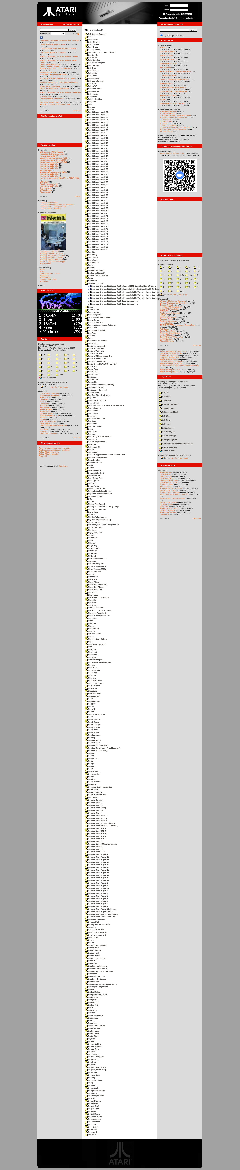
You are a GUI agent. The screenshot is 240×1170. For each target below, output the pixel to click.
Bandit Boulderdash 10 (96, 135)
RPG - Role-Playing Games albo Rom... (176, 71)
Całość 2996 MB (48, 378)
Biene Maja (91, 512)
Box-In (89, 943)
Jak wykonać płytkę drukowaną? (173, 498)
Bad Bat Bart (92, 55)
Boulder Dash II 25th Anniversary (101, 844)
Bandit (89, 109)
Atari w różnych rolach (169, 508)
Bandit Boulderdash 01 (96, 112)
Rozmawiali (163, 299)
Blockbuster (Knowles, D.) (98, 662)
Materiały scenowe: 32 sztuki (52, 254)
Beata (89, 429)
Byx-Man (90, 1135)
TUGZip (65, 387)
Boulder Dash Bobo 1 (96, 816)
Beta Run (90, 483)
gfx (197, 271)
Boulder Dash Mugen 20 (97, 886)
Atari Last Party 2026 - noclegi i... (173, 103)
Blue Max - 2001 (93, 681)
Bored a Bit (91, 790)
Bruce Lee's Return (95, 1026)
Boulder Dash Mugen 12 (97, 862)
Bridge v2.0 (91, 1002)
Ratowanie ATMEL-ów (169, 480)
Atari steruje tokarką (168, 512)
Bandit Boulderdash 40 (96, 213)
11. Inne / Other (166, 131)
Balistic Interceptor (95, 63)
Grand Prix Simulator (48, 433)
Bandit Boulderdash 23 (96, 169)
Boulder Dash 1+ (94, 803)
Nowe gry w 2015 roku (49, 176)
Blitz (88, 647)
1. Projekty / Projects (168, 111)
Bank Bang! (91, 257)
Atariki (42, 270)
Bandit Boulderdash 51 (96, 242)
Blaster (89, 626)
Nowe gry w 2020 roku (49, 164)
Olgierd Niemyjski (167, 341)
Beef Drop (91, 431)
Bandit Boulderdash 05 (96, 122)
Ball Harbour (92, 65)
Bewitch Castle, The (95, 488)
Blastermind (92, 629)
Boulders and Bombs (96, 919)
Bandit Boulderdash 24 (96, 172)
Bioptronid (91, 551)
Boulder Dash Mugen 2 (96, 883)
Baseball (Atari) (93, 315)
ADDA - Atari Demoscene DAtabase (173, 260)
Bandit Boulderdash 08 (96, 130)
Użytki (172, 36)
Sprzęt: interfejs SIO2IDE (170, 370)
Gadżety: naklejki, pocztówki (171, 362)
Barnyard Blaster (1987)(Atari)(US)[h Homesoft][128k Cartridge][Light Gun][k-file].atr (126, 295)
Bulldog (90, 1078)
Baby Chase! (92, 42)
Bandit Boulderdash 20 (96, 161)
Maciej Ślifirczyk (166, 335)
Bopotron (90, 784)
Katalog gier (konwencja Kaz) (51, 344)
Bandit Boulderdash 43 (96, 221)
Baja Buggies (92, 60)
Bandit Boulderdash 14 (96, 146)
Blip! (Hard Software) (95, 644)
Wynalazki (162, 470)
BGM (88, 499)
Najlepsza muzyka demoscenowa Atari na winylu (60, 40)
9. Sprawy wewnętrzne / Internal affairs (176, 127)
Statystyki (43, 456)
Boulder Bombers (94, 800)
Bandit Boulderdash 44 (96, 224)
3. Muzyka (165, 400)
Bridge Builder (93, 992)
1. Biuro (164, 392)
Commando (45, 403)
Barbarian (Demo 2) (95, 273)
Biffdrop (90, 514)
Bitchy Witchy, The (94, 564)
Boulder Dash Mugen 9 (96, 906)
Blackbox (90, 603)
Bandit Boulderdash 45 (96, 226)
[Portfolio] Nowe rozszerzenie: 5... (173, 87)
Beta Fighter (92, 481)
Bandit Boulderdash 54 (96, 249)
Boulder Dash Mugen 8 (96, 904)
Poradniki (42, 150)
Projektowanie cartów (169, 482)
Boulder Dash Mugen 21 (97, 888)
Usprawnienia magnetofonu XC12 (54, 158)
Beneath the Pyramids (96, 457)
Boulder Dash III (93, 847)
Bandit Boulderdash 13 (96, 143)
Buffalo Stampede (94, 1057)
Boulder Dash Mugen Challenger (100, 909)
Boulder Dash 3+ (94, 810)
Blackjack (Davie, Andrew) (98, 610)
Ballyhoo (90, 102)
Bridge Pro (91, 1000)
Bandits (90, 252)
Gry (164, 36)
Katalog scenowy (165, 264)
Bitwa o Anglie (93, 572)
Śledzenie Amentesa (168, 321)
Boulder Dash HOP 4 (95, 836)
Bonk (89, 769)
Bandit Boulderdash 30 (96, 187)
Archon (43, 419)
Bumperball (91, 1088)
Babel (89, 37)
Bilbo (89, 540)
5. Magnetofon (167, 408)
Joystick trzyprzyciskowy (170, 492)
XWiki (42, 272)
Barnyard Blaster (94, 283)
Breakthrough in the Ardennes (99, 971)
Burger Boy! (92, 1106)
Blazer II (90, 631)
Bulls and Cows (93, 1080)
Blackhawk (91, 605)
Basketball (91, 328)
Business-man (93, 1119)
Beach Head (92, 403)
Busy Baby (91, 1127)
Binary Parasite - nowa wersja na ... (174, 91)
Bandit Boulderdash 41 (96, 216)
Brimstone (91, 1010)
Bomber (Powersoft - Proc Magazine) (102, 748)
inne (59, 374)
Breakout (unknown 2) (96, 969)
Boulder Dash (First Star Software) (101, 826)
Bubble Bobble (93, 1044)
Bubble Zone (92, 1049)
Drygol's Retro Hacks (48, 280)
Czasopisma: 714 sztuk (49, 252)
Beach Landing (93, 408)
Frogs (42, 397)
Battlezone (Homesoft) (96, 390)
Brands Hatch (92, 956)
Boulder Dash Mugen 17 (97, 875)
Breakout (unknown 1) (96, 966)
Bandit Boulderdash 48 (96, 234)
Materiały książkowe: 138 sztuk (52, 256)
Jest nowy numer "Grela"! (50, 102)
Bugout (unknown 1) (95, 1067)
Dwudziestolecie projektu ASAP (53, 44)
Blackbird (90, 600)
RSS (76, 34)
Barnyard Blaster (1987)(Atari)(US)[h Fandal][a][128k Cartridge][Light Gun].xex (123, 289)
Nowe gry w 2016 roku (49, 174)
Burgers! (90, 1111)
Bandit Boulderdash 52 (96, 244)
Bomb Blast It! (93, 719)
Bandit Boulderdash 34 (96, 198)
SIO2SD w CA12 (167, 478)
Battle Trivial (92, 374)
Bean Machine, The (95, 418)
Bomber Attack (93, 740)
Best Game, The (93, 478)
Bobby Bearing (93, 696)
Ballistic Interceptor (95, 81)
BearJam (90, 421)
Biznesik (90, 574)
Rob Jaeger (165, 329)
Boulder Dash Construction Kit (100, 823)
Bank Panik (91, 260)
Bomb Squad (92, 732)
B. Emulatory (166, 428)
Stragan (161, 350)
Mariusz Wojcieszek (168, 317)
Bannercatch (92, 262)
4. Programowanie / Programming (173, 117)
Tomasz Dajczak (166, 305)
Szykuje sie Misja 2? (168, 59)
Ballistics (90, 83)
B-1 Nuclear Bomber (95, 34)
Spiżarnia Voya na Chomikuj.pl (52, 262)
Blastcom (90, 623)
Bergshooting (92, 460)
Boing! (89, 706)
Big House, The (93, 527)
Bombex (90, 753)
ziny (180, 291)
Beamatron (91, 413)
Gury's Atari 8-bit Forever (50, 274)
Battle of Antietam (94, 351)
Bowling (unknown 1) (96, 932)
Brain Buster (92, 948)
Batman (90, 335)
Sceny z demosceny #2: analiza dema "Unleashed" (61, 92)
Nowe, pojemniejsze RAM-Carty (173, 352)
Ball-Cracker (92, 78)
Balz (88, 104)
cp (196, 267)
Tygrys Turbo (165, 486)
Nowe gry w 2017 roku (49, 168)
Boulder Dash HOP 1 (95, 828)
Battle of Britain (93, 353)
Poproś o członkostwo (185, 18)
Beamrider (91, 416)
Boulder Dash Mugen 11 (97, 860)
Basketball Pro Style (95, 330)
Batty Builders (93, 392)
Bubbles (90, 1052)
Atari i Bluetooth (166, 472)
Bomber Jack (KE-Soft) (96, 745)
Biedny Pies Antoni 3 (95, 509)
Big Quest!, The (93, 533)
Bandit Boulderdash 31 (96, 190)
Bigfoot (90, 535)
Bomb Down (92, 722)
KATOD (163, 315)
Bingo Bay (91, 546)
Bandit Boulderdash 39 (96, 211)
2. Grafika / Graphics (168, 113)
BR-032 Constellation (96, 945)
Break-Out (91, 963)
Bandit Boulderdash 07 (96, 127)
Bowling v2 (91, 937)
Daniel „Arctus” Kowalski (170, 313)
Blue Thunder (92, 686)
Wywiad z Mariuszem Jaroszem (173, 301)
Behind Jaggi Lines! (95, 442)
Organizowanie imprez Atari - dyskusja (54, 448)
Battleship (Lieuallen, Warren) (99, 385)
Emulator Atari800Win (49, 203)
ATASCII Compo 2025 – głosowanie (54, 88)
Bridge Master (92, 997)
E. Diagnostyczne (168, 440)
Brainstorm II (92, 953)
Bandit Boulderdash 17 (96, 153)
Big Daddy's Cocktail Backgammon (102, 525)
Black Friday (92, 582)
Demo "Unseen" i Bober (49, 66)
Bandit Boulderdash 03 (96, 117)
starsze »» (77, 111)
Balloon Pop (92, 91)
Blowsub (90, 675)
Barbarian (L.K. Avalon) (96, 275)
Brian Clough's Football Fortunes (101, 984)
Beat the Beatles (93, 426)
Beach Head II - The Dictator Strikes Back (104, 405)
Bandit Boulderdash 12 (96, 140)
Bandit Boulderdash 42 (96, 218)
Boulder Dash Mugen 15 (97, 870)
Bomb (89, 717)
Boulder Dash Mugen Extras (99, 912)
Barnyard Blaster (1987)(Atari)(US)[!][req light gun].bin (113, 301)
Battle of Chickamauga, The (98, 356)
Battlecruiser (92, 377)
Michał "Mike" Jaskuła (169, 309)
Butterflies (91, 1130)
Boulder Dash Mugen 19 (97, 880)
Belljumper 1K (92, 447)
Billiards (90, 543)
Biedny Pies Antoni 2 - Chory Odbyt (102, 507)
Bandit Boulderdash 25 (96, 174)
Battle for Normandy (95, 346)
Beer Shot (91, 439)
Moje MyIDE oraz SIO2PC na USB (174, 494)
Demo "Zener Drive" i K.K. (50, 64)
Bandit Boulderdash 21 (96, 164)
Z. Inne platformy (168, 447)
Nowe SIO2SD (166, 476)
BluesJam (91, 691)
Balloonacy (91, 94)
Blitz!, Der (91, 649)
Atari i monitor (45, 192)
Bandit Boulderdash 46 (96, 229)
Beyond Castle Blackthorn (98, 491)
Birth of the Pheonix (95, 559)
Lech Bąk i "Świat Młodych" (171, 307)
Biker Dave (91, 538)
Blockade (90, 657)
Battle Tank (91, 369)
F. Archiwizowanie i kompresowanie (176, 444)
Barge (89, 278)
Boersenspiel (92, 701)
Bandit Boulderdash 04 (96, 120)
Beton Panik (92, 486)
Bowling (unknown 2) (96, 935)
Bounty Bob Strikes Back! (98, 925)
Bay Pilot (90, 398)
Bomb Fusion (92, 727)
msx (189, 279)
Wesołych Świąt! (167, 55)
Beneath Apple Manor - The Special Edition (105, 455)
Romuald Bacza (166, 319)
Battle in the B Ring (95, 348)
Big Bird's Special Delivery (98, 520)
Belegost (90, 444)
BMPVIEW (44, 182)
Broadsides (91, 1018)
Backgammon (92, 50)
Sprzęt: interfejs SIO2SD (170, 372)
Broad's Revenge (94, 1015)
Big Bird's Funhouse (95, 517)
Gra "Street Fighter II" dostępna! (53, 52)
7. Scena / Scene (167, 123)
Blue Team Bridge (94, 683)
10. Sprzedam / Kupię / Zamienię (173, 129)
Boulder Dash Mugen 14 (97, 867)
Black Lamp (91, 595)
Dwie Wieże (45, 423)
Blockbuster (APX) (94, 660)
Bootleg (90, 779)
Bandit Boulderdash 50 (96, 239)
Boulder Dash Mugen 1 (96, 854)
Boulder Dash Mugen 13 (97, 865)
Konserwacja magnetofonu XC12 (53, 162)
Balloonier (91, 96)
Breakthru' (91, 974)
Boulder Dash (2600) (95, 808)
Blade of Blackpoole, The (97, 616)
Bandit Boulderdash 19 (96, 159)
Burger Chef (92, 1109)
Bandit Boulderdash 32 (96, 192)
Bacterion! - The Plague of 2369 (100, 52)
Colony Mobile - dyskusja (49, 452)
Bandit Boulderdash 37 (96, 205)
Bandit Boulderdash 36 (96, 203)
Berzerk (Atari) (93, 470)
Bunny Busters (93, 1101)
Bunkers (90, 1098)
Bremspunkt (92, 982)
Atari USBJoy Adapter (169, 356)
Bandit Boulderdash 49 (96, 236)
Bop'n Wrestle (92, 782)
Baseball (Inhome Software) (98, 317)
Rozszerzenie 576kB (168, 502)
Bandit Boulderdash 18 (96, 156)
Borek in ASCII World (95, 795)
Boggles (90, 704)
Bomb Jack (91, 730)
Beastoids (91, 424)
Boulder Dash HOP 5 (95, 839)
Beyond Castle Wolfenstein (98, 494)
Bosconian (91, 797)
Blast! (89, 621)
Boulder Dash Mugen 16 (97, 873)
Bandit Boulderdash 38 (96, 208)
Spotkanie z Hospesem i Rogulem (54, 74)
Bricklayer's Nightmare (96, 987)
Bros (88, 1021)
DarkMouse (164, 514)
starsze (78, 196)
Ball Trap (90, 68)
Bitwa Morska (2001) (95, 569)
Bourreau (90, 927)
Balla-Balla (91, 70)
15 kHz (163, 99)
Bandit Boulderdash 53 (96, 247)
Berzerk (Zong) (93, 475)
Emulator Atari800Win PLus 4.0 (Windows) (57, 205)
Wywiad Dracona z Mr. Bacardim (173, 303)
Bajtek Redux (45, 264)
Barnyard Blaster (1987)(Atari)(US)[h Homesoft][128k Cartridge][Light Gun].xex (124, 298)
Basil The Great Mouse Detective (53, 425)
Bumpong (91, 1093)
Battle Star (91, 366)
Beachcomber (92, 411)
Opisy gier (42, 391)
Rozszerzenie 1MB (167, 490)
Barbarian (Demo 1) (95, 270)
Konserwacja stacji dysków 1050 (53, 160)
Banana (90, 107)
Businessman (92, 1122)
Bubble (89, 1041)
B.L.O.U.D (91, 673)
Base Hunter (92, 312)
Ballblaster (91, 73)
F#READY (164, 311)
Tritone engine (46, 188)
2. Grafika (164, 396)
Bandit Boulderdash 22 (96, 166)
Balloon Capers (93, 89)
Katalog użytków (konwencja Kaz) (173, 382)
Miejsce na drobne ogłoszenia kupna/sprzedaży (179, 366)
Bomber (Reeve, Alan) (96, 751)
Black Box (91, 579)
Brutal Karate (92, 1031)
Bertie (89, 465)
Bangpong (91, 255)
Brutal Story (92, 1036)
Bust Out (90, 1124)
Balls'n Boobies (93, 99)
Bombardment (93, 735)
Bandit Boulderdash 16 (96, 151)
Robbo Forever (46, 409)
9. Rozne (164, 424)
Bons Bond (91, 771)
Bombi (89, 756)
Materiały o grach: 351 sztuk (51, 260)
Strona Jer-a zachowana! (50, 86)
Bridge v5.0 (91, 1005)
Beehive (90, 434)
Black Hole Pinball (94, 587)
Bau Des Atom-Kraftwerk (97, 395)
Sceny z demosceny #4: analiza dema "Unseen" (59, 56)
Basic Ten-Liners (94, 322)
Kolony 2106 (45, 411)
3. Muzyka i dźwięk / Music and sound (175, 115)
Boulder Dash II (93, 841)
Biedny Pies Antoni (95, 504)
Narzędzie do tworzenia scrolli (52, 154)
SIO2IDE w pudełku (168, 510)
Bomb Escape (92, 725)
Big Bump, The (93, 522)
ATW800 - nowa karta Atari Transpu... (175, 79)
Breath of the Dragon (95, 979)
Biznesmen (91, 577)
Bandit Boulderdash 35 (96, 200)
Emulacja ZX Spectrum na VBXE (53, 172)
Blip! (88, 642)
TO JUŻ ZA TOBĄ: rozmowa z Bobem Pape (178, 325)
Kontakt (41, 286)
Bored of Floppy (93, 792)
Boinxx (89, 712)
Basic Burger (92, 320)
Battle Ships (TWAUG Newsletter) (101, 364)
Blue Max (90, 678)
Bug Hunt (90, 1062)
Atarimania (44, 276)
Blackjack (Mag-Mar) (95, 613)
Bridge (89, 989)
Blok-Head (91, 668)
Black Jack (91, 592)
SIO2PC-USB (165, 474)
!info (180, 275)
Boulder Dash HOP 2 (95, 831)
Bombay (90, 738)
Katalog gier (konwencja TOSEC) (52, 382)
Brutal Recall (92, 1034)
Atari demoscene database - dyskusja (54, 450)
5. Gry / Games (166, 119)
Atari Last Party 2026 (168, 63)
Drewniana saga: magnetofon (52, 98)
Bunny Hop (91, 1104)
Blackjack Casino (94, 608)
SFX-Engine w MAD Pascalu (51, 152)
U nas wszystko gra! (168, 75)
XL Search (44, 282)
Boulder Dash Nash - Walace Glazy (101, 914)
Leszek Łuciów (166, 323)
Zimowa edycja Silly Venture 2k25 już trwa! (57, 78)
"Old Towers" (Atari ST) (49, 393)
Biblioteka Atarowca (47, 213)
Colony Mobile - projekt (48, 454)
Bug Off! (90, 1065)
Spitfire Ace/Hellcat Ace (49, 415)
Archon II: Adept (47, 413)
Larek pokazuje (46, 170)
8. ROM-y (164, 420)
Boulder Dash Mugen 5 (96, 896)
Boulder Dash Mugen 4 (96, 893)
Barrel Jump (92, 309)
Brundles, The (92, 1028)
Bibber (89, 501)
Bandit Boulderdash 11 (96, 138)
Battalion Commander (96, 341)
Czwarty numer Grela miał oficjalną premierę (58, 48)
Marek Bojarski (166, 339)
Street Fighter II (166, 83)
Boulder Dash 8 (93, 813)
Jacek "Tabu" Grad (167, 331)
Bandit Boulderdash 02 (96, 115)
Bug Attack (91, 1059)
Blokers (90, 665)
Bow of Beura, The (94, 930)
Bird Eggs (91, 553)
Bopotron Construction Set (98, 787)
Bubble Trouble (93, 1047)
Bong (89, 761)
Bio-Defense (92, 548)
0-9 (42, 355)
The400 (163, 47)
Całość (45, 387)
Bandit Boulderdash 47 (96, 231)
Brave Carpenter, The (96, 958)
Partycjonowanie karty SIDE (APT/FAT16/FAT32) (60, 178)
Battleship (91, 382)
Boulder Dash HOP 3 (95, 834)
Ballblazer (91, 76)
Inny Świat (44, 429)
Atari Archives (45, 278)
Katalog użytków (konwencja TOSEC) (174, 455)
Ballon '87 (91, 86)
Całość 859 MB (167, 451)
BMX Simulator (93, 694)
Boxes (89, 940)
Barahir (90, 268)
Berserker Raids (93, 463)
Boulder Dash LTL (94, 849)
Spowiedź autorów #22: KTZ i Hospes (55, 68)
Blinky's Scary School (96, 639)
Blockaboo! (91, 655)
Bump (89, 1083)
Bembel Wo (91, 452)
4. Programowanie (168, 404)
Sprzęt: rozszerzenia (168, 360)
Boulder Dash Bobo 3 (96, 818)
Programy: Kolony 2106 (169, 358)
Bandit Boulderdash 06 (96, 125)
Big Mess (90, 530)
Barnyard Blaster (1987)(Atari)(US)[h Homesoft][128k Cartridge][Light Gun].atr (123, 292)
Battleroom (91, 379)
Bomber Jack (92, 743)
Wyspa (43, 417)
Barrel (89, 307)
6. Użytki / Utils (166, 121)
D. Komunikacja (167, 436)
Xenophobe (44, 407)
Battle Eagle (92, 343)
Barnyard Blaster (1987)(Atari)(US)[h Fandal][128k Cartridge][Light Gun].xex (122, 286)
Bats (88, 338)
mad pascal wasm (167, 51)
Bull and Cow (92, 1075)
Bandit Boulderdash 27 (96, 179)
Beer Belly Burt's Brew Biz (98, 437)
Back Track (91, 47)
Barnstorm (91, 281)
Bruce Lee (91, 1023)
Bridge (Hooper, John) (96, 995)
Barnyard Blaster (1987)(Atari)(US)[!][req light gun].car (113, 304)
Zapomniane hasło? (167, 18)
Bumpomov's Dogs (95, 1091)
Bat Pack (90, 333)
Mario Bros (44, 405)
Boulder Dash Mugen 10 (97, 857)
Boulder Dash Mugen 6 (96, 899)
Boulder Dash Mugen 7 (96, 901)
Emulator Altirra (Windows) (51, 209)
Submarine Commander (50, 395)
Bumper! (90, 1085)
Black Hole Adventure (96, 584)
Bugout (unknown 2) (95, 1070)
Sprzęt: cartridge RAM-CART (172, 364)
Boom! (89, 777)
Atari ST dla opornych (49, 184)
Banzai (89, 265)
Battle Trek (91, 372)
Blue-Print (91, 688)
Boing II (90, 709)
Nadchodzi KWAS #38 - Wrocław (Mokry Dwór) (59, 82)
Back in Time (92, 44)
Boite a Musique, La (95, 714)
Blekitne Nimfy (93, 634)
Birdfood (90, 556)
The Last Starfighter (48, 421)
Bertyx (89, 468)
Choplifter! (44, 399)
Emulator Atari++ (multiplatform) (53, 207)
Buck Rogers (92, 1054)
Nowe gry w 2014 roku (49, 186)
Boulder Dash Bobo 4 (96, 821)
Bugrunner (91, 1072)
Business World (93, 1117)
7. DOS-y (164, 416)
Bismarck (90, 561)
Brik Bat (90, 1008)
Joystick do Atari (166, 484)
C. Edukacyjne (167, 432)
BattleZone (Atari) (94, 387)
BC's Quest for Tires (95, 400)
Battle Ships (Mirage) (95, 361)
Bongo (89, 764)
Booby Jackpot (93, 774)
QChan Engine (46, 190)
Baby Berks (91, 39)
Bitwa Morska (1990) (95, 566)
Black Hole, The (93, 590)
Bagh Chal (91, 57)
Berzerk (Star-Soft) (94, 473)
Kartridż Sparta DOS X (49, 156)
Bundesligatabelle (94, 1096)
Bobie (89, 699)
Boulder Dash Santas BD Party (100, 917)
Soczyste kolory (166, 504)
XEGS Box (164, 506)
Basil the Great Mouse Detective (100, 325)
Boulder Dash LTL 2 (95, 852)
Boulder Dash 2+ (94, 805)
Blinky (89, 636)
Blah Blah (91, 618)
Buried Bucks (92, 1114)
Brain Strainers (93, 950)
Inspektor (44, 431)
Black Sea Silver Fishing (97, 597)
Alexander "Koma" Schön (170, 333)
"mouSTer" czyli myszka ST (171, 354)
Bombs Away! (92, 758)
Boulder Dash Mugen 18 (97, 878)
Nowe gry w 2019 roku (49, 166)
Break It (90, 961)
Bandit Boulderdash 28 (96, 182)
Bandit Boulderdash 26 (96, 177)
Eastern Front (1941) (168, 95)
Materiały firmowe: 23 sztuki (51, 258)
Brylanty (90, 1039)
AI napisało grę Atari (48, 72)
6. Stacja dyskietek (168, 412)
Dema (181, 36)
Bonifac (90, 766)
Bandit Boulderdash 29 (96, 185)
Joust (42, 401)
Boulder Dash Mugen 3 (96, 891)
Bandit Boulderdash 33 (96, 195)
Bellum (89, 450)
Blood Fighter (92, 670)
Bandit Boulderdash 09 (96, 133)
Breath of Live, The (95, 976)
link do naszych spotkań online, (172, 153)
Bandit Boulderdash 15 (96, 148)
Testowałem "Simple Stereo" (171, 488)
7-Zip (60, 387)
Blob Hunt (91, 652)
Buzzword (91, 1132)
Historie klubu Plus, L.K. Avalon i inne (55, 104)
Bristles (90, 1013)
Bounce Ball (92, 922)
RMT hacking (165, 67)
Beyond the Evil (93, 496)
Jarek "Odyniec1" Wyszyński (171, 337)
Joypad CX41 (45, 96)
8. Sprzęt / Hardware (168, 125)
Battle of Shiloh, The (95, 359)
